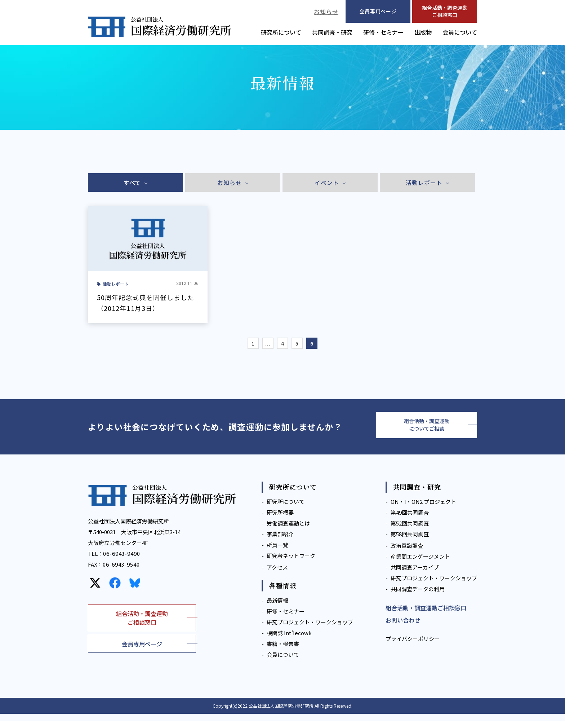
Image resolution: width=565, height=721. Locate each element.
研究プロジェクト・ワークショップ (310, 629)
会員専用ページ (142, 651)
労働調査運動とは (288, 531)
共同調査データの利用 (418, 596)
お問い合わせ (403, 627)
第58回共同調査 (410, 541)
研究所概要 (280, 520)
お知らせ (326, 11)
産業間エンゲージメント (420, 564)
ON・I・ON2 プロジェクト (423, 509)
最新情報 (277, 607)
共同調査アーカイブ (415, 575)
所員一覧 (277, 552)
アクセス (277, 575)
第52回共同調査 (410, 531)
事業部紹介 (280, 541)
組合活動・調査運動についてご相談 (427, 430)
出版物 (423, 32)
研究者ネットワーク (291, 563)
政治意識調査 (407, 553)
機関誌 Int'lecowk (289, 640)
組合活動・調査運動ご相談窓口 (444, 11)
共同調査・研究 (332, 32)
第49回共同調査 (410, 520)
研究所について (281, 32)
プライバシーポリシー (413, 646)
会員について (459, 32)
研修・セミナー (383, 32)
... (264, 345)
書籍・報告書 (283, 651)
